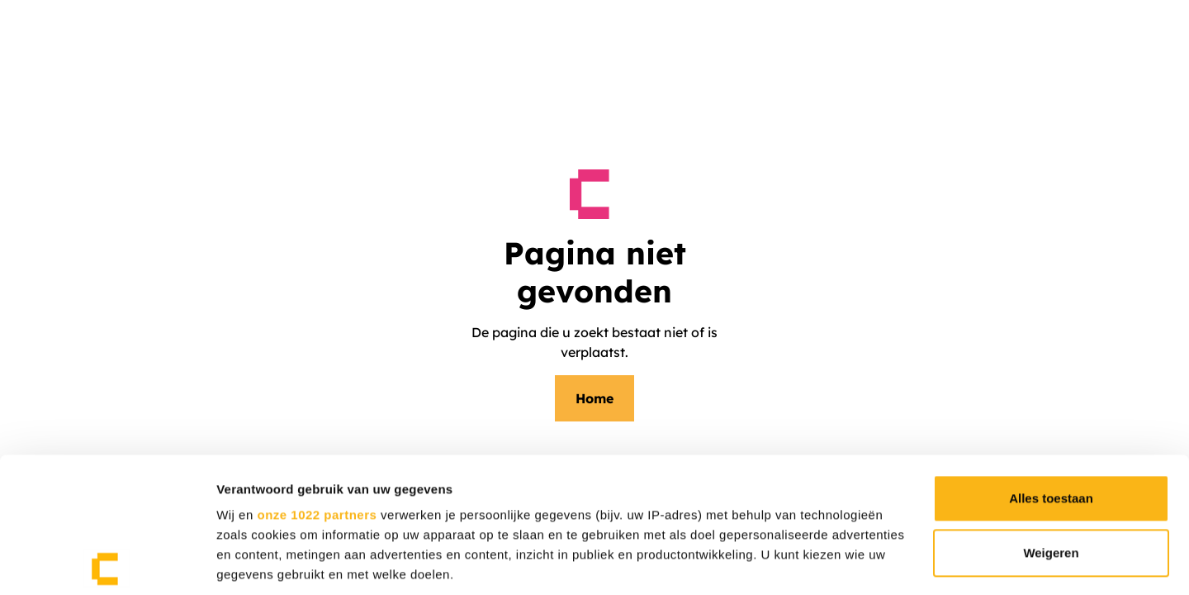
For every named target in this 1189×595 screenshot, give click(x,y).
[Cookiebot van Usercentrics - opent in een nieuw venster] (107, 567)
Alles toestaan (1051, 367)
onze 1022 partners (317, 384)
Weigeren (1050, 422)
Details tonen (255, 566)
